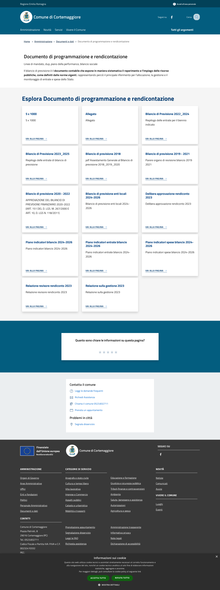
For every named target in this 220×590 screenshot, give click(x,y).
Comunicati (162, 483)
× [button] (216, 557)
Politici (23, 500)
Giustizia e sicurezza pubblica (126, 483)
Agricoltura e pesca (120, 511)
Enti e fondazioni (29, 494)
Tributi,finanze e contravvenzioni (128, 489)
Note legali (116, 538)
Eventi (159, 509)
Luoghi (159, 504)
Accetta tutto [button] (98, 578)
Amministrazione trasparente (126, 527)
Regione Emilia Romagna (33, 4)
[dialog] (110, 571)
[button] (110, 584)
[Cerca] (196, 17)
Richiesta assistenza (75, 544)
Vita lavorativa (73, 489)
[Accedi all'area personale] (184, 4)
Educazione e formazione (123, 478)
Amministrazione (43, 41)
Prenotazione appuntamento (80, 527)
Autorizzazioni (118, 505)
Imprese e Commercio (76, 494)
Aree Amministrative (31, 483)
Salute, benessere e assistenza (126, 500)
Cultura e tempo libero (77, 483)
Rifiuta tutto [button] (122, 578)
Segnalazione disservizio (78, 533)
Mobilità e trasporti (75, 511)
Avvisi (159, 489)
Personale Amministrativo (33, 505)
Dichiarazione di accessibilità (125, 544)
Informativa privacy (121, 533)
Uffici (23, 489)
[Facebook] (169, 17)
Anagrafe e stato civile (77, 478)
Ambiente (116, 494)
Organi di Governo (29, 478)
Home (27, 41)
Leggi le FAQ (71, 538)
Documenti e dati (65, 41)
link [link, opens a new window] (139, 571)
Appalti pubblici (73, 500)
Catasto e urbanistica (76, 505)
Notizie (159, 478)
